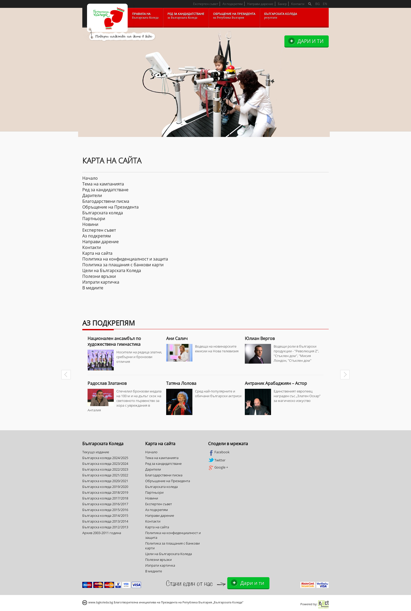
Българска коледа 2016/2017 (105, 504)
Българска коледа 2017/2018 (105, 498)
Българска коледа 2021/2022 (105, 475)
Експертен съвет (205, 4)
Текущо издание (95, 452)
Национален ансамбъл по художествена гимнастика (114, 341)
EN (325, 4)
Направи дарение (260, 4)
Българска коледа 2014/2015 (105, 515)
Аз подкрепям (233, 4)
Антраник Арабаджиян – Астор (276, 383)
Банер (282, 4)
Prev (66, 374)
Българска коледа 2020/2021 (105, 481)
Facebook (219, 452)
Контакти (297, 4)
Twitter (216, 460)
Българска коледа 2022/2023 (105, 469)
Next (345, 374)
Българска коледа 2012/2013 (105, 527)
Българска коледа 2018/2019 (105, 492)
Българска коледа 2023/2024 (105, 463)
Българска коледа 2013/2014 (105, 521)
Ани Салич (177, 338)
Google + (218, 467)
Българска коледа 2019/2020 (105, 486)
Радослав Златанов (107, 383)
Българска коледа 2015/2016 (105, 509)
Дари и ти (310, 41)
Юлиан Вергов (260, 338)
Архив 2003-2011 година (101, 532)
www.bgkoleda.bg (100, 602)
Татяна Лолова (181, 383)
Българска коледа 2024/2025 (105, 457)
